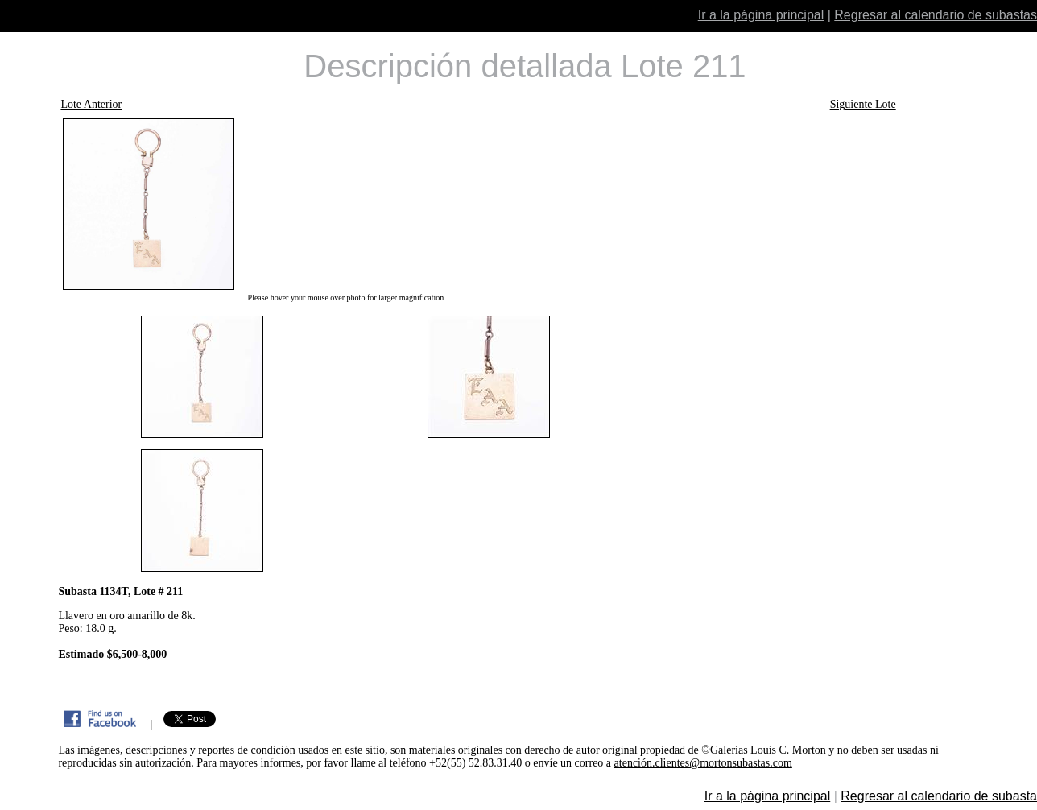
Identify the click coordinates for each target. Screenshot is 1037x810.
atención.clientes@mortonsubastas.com (703, 763)
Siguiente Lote (863, 104)
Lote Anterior (91, 104)
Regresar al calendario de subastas (935, 15)
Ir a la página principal (761, 15)
